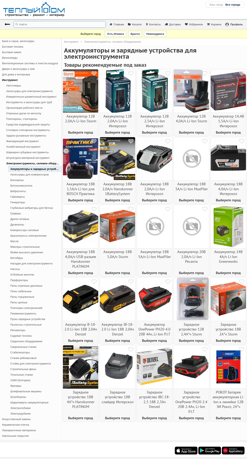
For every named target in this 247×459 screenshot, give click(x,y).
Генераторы (17, 202)
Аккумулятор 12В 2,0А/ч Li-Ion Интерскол (117, 121)
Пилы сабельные (21, 291)
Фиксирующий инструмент (22, 141)
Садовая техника (21, 335)
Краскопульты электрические (28, 235)
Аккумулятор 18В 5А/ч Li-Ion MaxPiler (154, 254)
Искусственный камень (16, 419)
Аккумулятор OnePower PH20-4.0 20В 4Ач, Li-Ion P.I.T (154, 329)
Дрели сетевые (19, 219)
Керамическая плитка (15, 424)
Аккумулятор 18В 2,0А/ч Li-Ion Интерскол (154, 189)
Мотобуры (16, 257)
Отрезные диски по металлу (23, 113)
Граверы (15, 213)
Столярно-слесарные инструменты (28, 130)
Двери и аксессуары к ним (18, 68)
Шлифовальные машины (25, 391)
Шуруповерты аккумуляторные (29, 402)
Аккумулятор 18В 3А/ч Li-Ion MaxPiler (191, 186)
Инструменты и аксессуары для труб (29, 102)
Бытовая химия (11, 52)
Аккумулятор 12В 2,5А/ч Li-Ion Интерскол (154, 121)
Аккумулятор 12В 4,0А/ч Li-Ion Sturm (191, 118)
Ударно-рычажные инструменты (26, 135)
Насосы (15, 269)
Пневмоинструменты (23, 313)
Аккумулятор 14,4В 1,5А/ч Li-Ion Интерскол (228, 121)
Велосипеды (10, 57)
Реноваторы (17, 330)
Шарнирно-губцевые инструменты (27, 152)
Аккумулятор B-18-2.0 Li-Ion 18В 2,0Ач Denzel (80, 329)
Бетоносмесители (21, 185)
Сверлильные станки (23, 346)
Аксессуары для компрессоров (29, 174)
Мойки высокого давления (26, 252)
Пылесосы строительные (26, 324)
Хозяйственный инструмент (23, 146)
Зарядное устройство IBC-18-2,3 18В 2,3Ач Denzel (154, 399)
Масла (14, 241)
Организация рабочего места (24, 107)
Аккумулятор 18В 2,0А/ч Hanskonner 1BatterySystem (117, 189)
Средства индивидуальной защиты (28, 124)
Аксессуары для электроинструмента (29, 91)
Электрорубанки (20, 413)
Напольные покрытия (15, 435)
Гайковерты (17, 196)
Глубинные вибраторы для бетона (31, 207)
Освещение (9, 441)
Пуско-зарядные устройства (27, 319)
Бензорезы (17, 180)
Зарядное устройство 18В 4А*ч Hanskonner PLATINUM (81, 399)
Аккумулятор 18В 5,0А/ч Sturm (117, 254)
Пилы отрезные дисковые (26, 285)
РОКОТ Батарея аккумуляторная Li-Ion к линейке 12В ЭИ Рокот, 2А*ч (228, 399)
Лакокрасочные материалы (19, 430)
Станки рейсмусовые (23, 358)
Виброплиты (18, 191)
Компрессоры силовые (24, 230)
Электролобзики (20, 408)
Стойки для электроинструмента (30, 363)
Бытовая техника (12, 46)
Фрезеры (15, 385)
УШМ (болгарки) (20, 380)
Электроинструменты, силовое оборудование (34, 163)
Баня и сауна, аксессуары (18, 41)
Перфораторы (19, 280)
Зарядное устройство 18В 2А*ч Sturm (228, 329)
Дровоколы (17, 224)
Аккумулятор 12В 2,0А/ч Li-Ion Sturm (80, 118)
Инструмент (10, 80)
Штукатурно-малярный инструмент (28, 157)
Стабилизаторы (20, 352)
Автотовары (13, 85)
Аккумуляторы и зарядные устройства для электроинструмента (36, 169)
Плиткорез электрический (26, 308)
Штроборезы (18, 396)
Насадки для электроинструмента (31, 263)
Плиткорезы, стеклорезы (21, 118)
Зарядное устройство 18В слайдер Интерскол (118, 397)
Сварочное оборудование (26, 341)
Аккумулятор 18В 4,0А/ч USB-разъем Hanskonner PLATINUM (80, 259)
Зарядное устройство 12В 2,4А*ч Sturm (191, 329)
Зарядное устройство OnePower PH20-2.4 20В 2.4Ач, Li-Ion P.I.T (191, 402)
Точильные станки (21, 374)
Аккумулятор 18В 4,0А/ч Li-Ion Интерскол (228, 189)
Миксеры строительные (25, 246)
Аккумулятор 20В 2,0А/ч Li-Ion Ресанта (191, 256)
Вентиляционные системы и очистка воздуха (30, 63)
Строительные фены (23, 369)
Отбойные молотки (22, 274)
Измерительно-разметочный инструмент (31, 96)
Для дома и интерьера (16, 74)
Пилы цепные (18, 302)
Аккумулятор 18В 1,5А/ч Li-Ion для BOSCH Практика (80, 189)
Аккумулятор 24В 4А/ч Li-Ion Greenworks (228, 256)
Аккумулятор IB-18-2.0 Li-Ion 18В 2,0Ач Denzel (117, 329)
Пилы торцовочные (22, 296)
